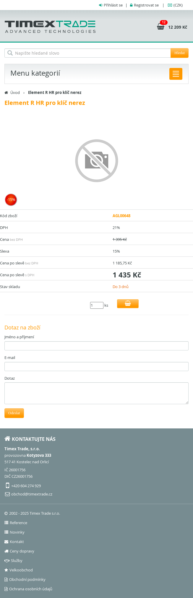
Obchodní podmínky (25, 579)
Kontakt (14, 541)
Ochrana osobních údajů (28, 589)
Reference (15, 522)
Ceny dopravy (19, 551)
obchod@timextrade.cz (31, 494)
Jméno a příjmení (19, 336)
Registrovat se (146, 5)
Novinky (14, 532)
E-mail (9, 357)
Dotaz (9, 378)
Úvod (15, 92)
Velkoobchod (18, 570)
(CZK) (178, 5)
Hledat (179, 53)
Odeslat (14, 413)
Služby (13, 560)
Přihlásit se (113, 5)
